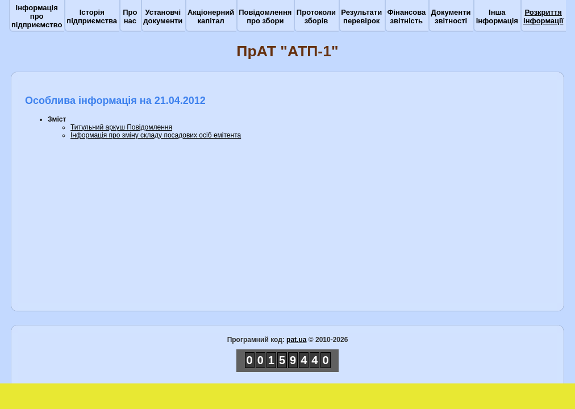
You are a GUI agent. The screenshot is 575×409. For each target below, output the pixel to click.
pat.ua (296, 340)
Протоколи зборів (316, 16)
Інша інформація (497, 16)
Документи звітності (451, 16)
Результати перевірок (361, 16)
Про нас (130, 16)
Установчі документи (162, 16)
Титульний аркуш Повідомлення (121, 127)
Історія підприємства (91, 16)
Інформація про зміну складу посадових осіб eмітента (155, 135)
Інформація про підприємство (36, 16)
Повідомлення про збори (265, 16)
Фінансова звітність (406, 16)
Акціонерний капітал (211, 16)
